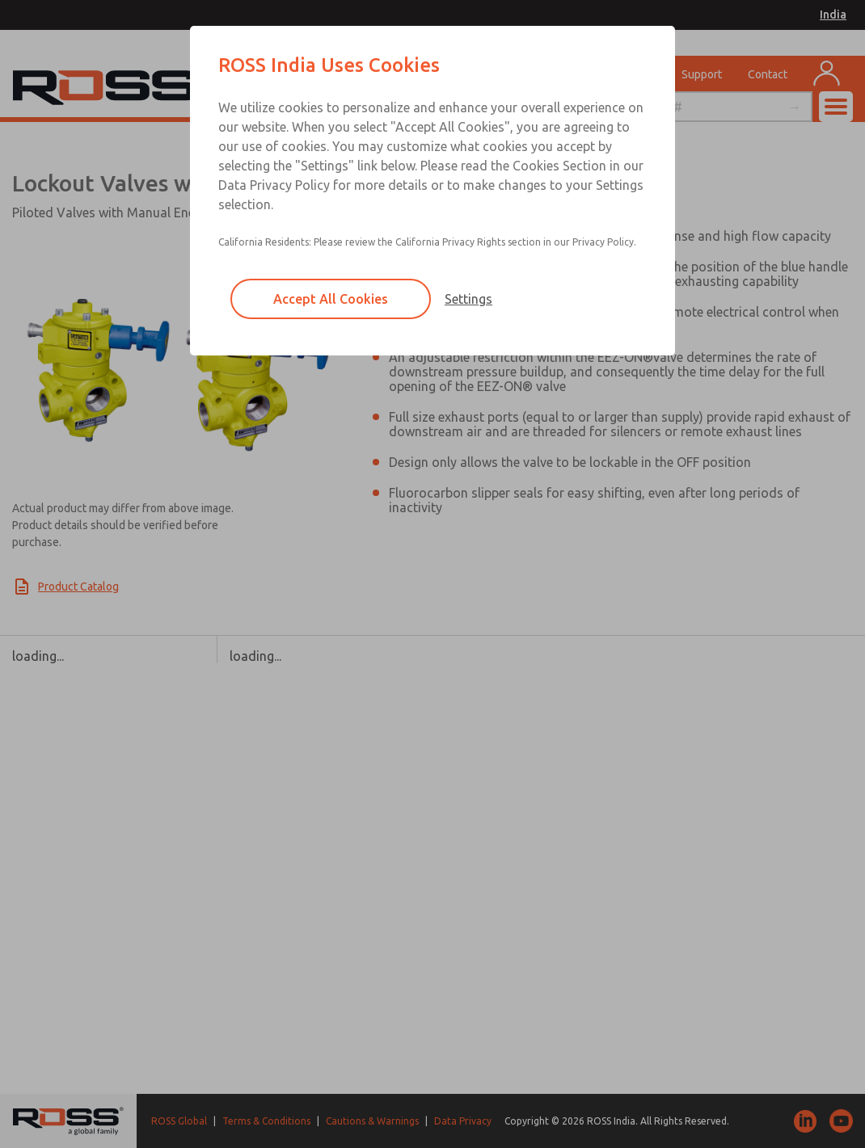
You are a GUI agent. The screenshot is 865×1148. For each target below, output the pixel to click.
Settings (468, 299)
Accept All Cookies (330, 299)
